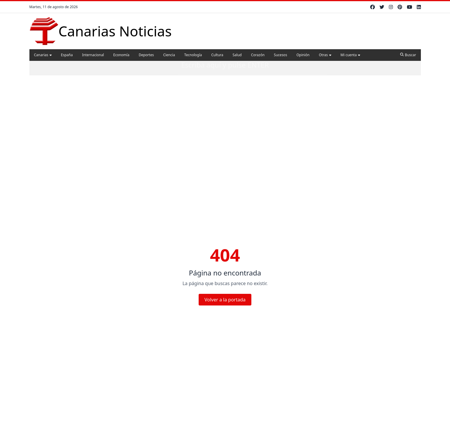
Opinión (303, 54)
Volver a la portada (225, 299)
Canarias (43, 54)
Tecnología (193, 54)
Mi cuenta (350, 54)
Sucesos (280, 54)
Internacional (93, 54)
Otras (325, 54)
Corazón (258, 54)
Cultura (217, 54)
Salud (237, 54)
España (67, 54)
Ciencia (169, 54)
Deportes (146, 54)
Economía (121, 54)
